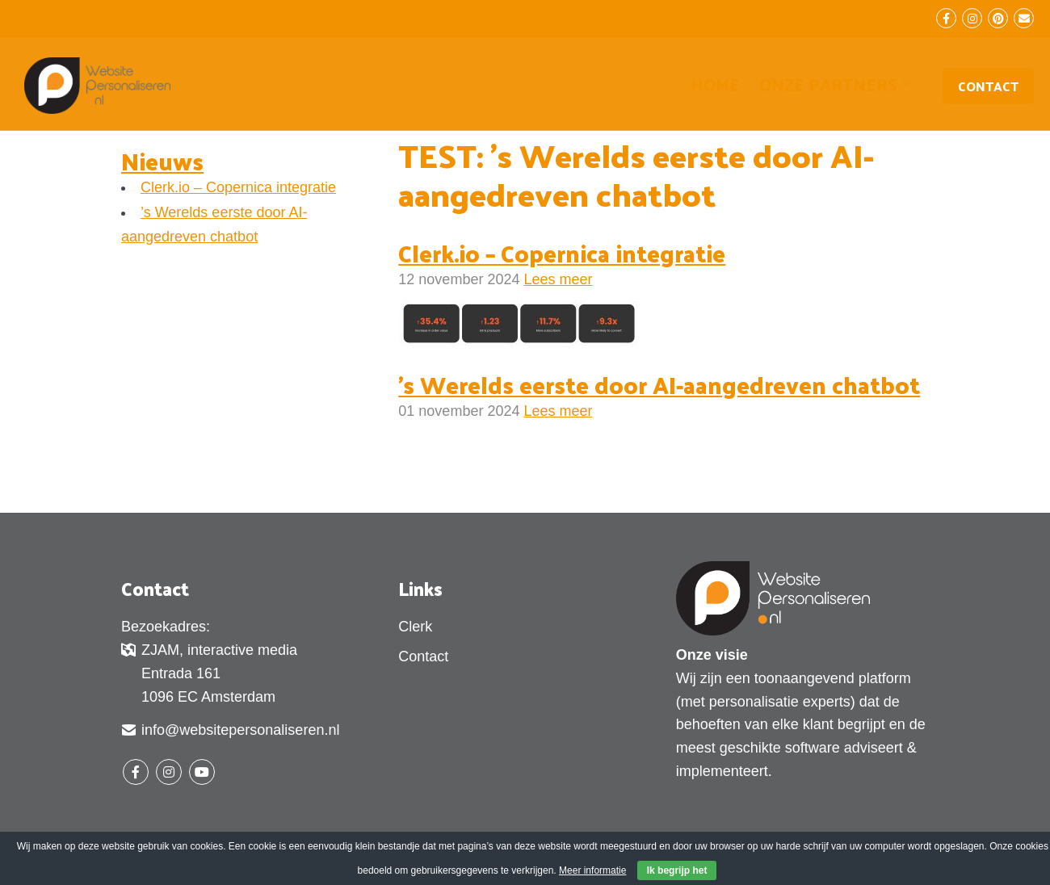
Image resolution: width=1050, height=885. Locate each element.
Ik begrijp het (677, 870)
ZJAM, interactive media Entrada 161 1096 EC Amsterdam (209, 673)
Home (715, 84)
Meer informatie (592, 870)
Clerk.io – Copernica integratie (238, 187)
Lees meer (557, 279)
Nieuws (162, 161)
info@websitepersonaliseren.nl (230, 731)
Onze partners (828, 86)
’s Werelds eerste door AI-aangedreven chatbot (659, 384)
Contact (988, 86)
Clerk (415, 627)
